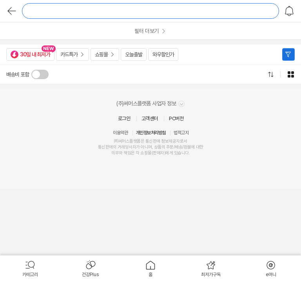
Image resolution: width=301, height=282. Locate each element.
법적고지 (181, 133)
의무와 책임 (121, 152)
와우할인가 (163, 54)
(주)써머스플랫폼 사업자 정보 (150, 103)
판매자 (158, 152)
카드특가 (69, 54)
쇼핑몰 (101, 54)
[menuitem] (30, 268)
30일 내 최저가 (30, 54)
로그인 (124, 118)
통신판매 (105, 147)
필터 (288, 54)
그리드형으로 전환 (291, 74)
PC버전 (176, 118)
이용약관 (120, 133)
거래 (121, 147)
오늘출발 (133, 54)
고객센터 (149, 118)
